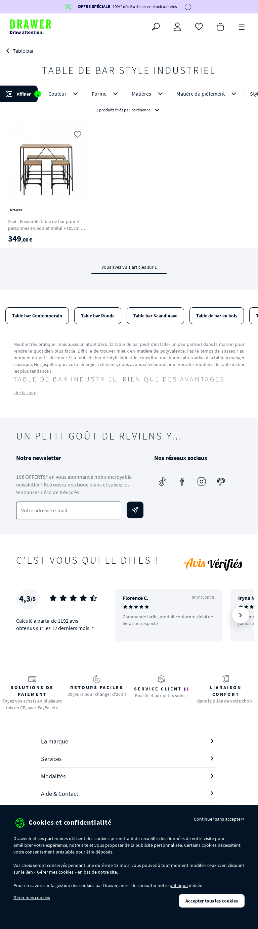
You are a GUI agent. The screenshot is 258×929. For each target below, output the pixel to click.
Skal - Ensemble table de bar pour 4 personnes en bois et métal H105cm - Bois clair (45, 228)
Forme (106, 94)
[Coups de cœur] (199, 26)
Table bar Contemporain (37, 316)
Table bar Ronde (98, 316)
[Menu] (242, 26)
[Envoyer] (135, 510)
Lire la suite (24, 393)
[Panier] (220, 26)
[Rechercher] (156, 27)
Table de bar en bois (216, 316)
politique (179, 885)
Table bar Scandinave (155, 316)
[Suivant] (240, 615)
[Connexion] (177, 27)
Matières (148, 94)
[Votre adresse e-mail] (68, 510)
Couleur (64, 94)
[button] (129, 102)
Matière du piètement (207, 94)
